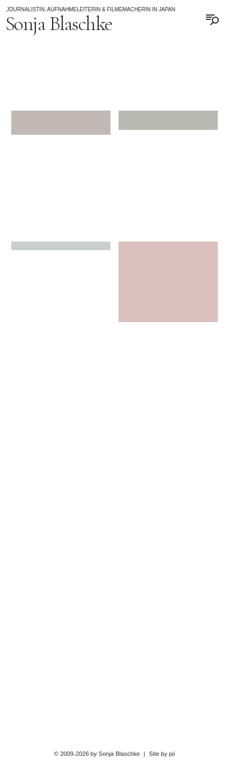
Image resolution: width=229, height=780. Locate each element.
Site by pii (162, 753)
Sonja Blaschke (58, 23)
